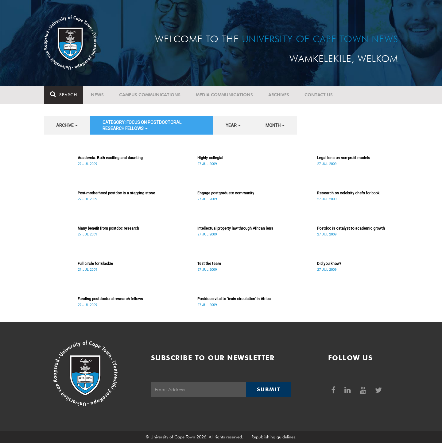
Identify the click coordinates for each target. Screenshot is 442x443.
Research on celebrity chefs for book (348, 193)
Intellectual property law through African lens (235, 228)
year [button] (233, 125)
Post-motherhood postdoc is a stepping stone (116, 193)
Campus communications (149, 94)
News (97, 94)
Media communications (224, 94)
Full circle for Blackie (95, 264)
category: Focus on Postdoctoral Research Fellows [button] (142, 125)
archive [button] (67, 125)
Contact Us (318, 94)
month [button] (275, 125)
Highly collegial (210, 158)
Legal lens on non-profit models (343, 158)
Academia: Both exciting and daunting (110, 158)
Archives (278, 94)
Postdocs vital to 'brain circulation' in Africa (234, 299)
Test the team (209, 264)
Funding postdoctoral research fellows (110, 299)
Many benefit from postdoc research (108, 228)
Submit (268, 389)
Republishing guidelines (273, 436)
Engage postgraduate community (225, 193)
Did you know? (329, 264)
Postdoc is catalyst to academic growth (351, 228)
